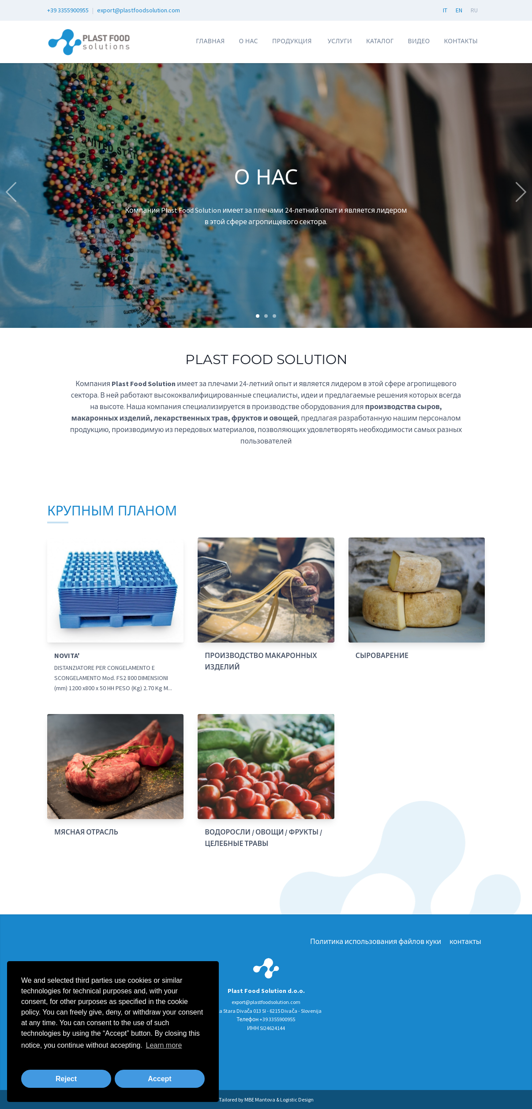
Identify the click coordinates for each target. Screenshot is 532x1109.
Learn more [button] (164, 1045)
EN (459, 10)
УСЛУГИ (340, 41)
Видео (419, 41)
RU (474, 10)
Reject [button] (66, 1079)
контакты (461, 41)
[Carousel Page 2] (266, 316)
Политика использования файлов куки (375, 941)
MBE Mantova (259, 1099)
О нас (248, 41)
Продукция (292, 41)
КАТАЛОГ (379, 41)
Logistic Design (297, 1099)
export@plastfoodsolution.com (138, 10)
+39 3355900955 (68, 10)
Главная (210, 41)
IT (445, 10)
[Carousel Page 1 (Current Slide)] (257, 316)
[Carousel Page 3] (274, 316)
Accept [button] (159, 1079)
